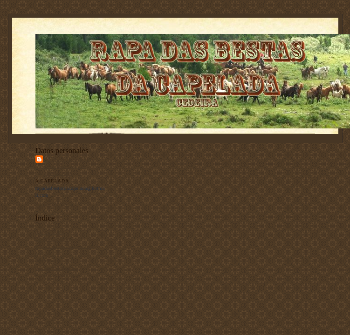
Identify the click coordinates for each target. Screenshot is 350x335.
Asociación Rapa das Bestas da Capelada (69, 166)
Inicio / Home (49, 231)
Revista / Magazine (55, 268)
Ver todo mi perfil (54, 204)
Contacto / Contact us (58, 275)
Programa (45, 260)
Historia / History (53, 238)
